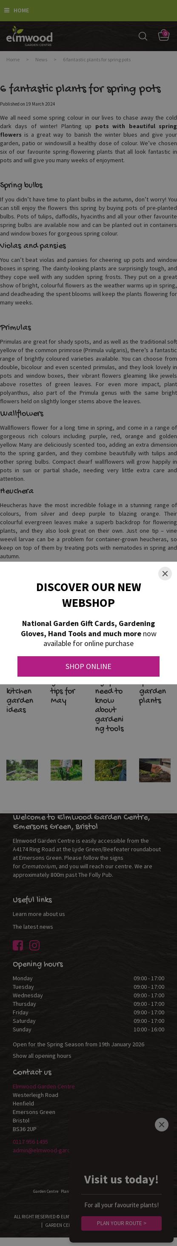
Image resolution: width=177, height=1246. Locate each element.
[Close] (165, 573)
